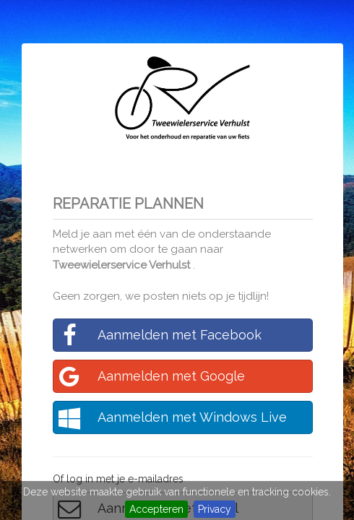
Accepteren (156, 509)
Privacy (214, 509)
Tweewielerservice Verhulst (123, 265)
